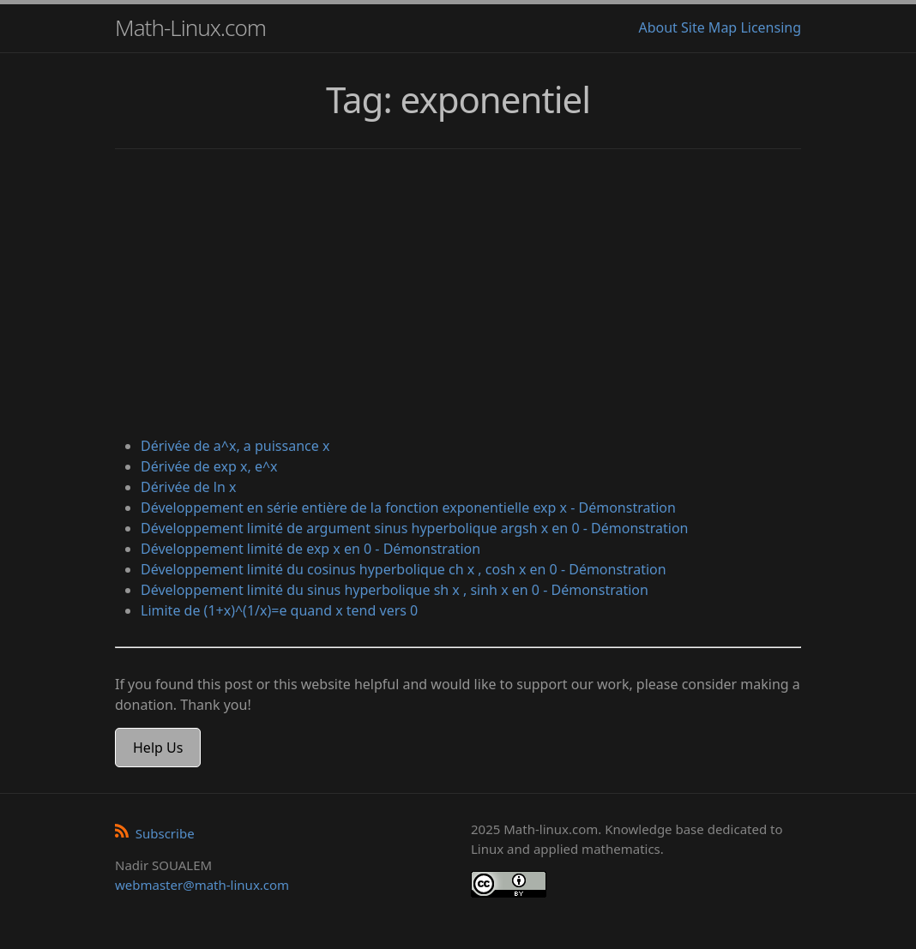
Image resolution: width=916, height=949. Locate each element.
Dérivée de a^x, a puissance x (235, 445)
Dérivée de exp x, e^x (209, 466)
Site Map (709, 27)
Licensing (770, 27)
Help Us (158, 747)
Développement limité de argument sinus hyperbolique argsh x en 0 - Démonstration (414, 528)
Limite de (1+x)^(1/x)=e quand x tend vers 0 (279, 610)
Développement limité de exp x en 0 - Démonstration (310, 548)
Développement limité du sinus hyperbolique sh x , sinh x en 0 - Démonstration (394, 589)
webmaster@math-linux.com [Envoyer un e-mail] (202, 884)
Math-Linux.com (190, 27)
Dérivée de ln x (188, 487)
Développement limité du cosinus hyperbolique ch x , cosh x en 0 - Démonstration (403, 569)
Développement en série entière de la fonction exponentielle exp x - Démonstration (408, 507)
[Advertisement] (458, 295)
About (657, 27)
